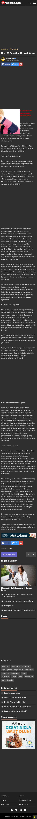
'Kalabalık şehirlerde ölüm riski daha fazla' (18, 601)
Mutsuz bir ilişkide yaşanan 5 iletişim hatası (16, 589)
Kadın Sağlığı (15, 673)
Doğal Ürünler (18, 669)
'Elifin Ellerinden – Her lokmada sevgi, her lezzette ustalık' (18, 596)
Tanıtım (3, 800)
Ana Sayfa (4, 796)
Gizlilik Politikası (25, 800)
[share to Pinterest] (20, 64)
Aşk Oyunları (26, 666)
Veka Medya (11, 58)
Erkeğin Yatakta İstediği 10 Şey (15, 702)
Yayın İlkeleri (23, 805)
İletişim (21, 796)
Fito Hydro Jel (9, 606)
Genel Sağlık (29, 669)
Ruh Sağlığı (5, 676)
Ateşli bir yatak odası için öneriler (15, 698)
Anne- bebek (8, 548)
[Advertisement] (18, 27)
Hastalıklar (5, 673)
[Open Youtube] (25, 810)
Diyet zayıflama (7, 669)
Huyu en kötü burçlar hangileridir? (15, 711)
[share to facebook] (6, 64)
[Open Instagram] (21, 810)
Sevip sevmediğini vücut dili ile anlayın (17, 707)
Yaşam (14, 676)
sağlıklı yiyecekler (7, 680)
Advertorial (5, 666)
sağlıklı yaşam (29, 676)
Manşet (24, 673)
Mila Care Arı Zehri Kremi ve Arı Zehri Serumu (19, 610)
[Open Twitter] (16, 810)
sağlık (20, 676)
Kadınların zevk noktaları (12, 693)
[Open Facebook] (12, 810)
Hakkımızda (5, 805)
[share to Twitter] (15, 64)
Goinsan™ (29, 816)
